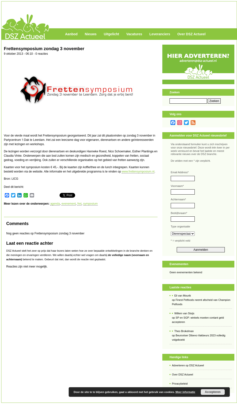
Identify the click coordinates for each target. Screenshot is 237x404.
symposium (90, 203)
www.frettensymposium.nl (138, 171)
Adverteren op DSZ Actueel (188, 365)
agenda (55, 203)
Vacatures (134, 34)
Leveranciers (159, 34)
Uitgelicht (111, 34)
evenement (68, 203)
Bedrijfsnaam (179, 213)
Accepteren (212, 392)
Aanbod (71, 34)
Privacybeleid (180, 383)
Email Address (180, 172)
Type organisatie (180, 226)
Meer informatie (185, 392)
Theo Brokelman (184, 331)
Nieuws (91, 34)
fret (79, 203)
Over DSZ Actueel (191, 34)
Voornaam (177, 185)
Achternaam (178, 199)
